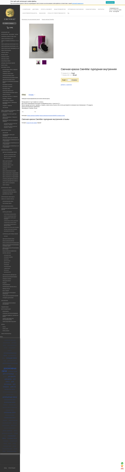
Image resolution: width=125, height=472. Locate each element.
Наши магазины (91, 9)
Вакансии (42, 13)
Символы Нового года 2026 (8, 36)
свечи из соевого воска (10, 428)
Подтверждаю (110, 2)
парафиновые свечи (9, 417)
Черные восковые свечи (8, 75)
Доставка (35, 9)
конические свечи (9, 402)
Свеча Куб (5, 169)
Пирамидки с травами (8, 100)
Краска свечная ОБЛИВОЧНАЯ (9, 251)
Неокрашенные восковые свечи (10, 77)
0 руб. (11, 28)
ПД (68, 13)
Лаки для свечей (7, 280)
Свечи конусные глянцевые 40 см (10, 48)
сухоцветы (5, 441)
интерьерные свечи (10, 397)
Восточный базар (6, 309)
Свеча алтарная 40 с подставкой (10, 176)
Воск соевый (6, 290)
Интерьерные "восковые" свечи (9, 34)
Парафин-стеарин (7, 278)
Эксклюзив (5, 107)
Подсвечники (5, 307)
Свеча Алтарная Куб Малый (9, 171)
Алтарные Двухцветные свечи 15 (10, 180)
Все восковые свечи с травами (10, 69)
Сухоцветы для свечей (8, 297)
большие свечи (11, 358)
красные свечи (12, 405)
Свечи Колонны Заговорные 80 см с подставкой (11, 140)
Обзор (24, 94)
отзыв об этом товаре (31, 122)
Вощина (5, 282)
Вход (5, 468)
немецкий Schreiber (8, 257)
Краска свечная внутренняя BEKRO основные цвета (11, 245)
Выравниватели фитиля (9, 231)
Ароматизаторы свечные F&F (9, 274)
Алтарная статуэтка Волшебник (10, 313)
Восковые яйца (6, 88)
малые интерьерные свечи (9, 190)
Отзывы (31, 94)
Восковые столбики (7, 86)
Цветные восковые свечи (9, 79)
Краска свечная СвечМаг (8, 240)
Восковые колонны (7, 84)
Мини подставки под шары (9, 321)
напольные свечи (10, 412)
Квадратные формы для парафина (11, 227)
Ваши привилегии (60, 9)
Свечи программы (6, 333)
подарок (5, 420)
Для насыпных (7, 260)
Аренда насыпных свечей (8, 63)
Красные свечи (5, 58)
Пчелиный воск (6, 284)
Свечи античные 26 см (7, 38)
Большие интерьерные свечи (9, 192)
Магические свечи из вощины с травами (10, 121)
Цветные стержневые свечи (10, 156)
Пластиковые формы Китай (10, 214)
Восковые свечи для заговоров (10, 137)
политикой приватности (77, 3)
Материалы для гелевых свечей (10, 233)
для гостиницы (8, 374)
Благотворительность (30, 13)
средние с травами (7, 105)
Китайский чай (5, 32)
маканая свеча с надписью (10, 407)
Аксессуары (4, 65)
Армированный (7, 266)
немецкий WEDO (7, 255)
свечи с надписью (7, 430)
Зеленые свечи (5, 56)
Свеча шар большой (7, 161)
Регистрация (12, 468)
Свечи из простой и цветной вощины (9, 114)
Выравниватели (7, 272)
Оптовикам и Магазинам (75, 9)
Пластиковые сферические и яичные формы (10, 225)
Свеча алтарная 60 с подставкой (10, 175)
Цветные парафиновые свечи (10, 152)
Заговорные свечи (6, 130)
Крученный (6, 270)
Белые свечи (4, 54)
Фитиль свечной (7, 253)
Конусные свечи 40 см (8, 90)
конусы (5, 405)
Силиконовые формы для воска (11, 220)
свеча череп (14, 425)
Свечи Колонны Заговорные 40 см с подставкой (11, 146)
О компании (26, 9)
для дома (8, 379)
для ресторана (9, 383)
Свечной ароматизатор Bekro (10, 276)
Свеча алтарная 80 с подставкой (10, 173)
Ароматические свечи (8, 201)
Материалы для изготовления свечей (9, 209)
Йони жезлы (6, 311)
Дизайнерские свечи (8, 194)
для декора (12, 376)
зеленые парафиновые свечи (10, 392)
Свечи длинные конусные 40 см (9, 44)
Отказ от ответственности (56, 13)
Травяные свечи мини (8, 73)
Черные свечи (5, 52)
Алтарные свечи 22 (7, 163)
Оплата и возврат (46, 9)
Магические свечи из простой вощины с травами (10, 124)
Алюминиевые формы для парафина (10, 218)
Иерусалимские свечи (7, 206)
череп (9, 443)
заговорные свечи (10, 389)
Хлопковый (6, 264)
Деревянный (6, 262)
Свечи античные (7, 158)
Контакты (101, 9)
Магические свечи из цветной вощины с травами (10, 127)
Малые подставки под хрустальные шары (8, 319)
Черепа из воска (6, 94)
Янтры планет (6, 330)
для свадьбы (9, 385)
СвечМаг (10, 17)
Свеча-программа (6, 50)
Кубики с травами (7, 98)
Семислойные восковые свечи (10, 92)
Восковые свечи (5, 67)
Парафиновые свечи (6, 150)
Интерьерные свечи (6, 187)
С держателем (7, 268)
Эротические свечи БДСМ (8, 196)
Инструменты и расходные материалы (9, 293)
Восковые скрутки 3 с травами (10, 96)
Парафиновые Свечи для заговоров (8, 135)
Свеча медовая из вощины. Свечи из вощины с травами (10, 111)
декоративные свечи (9, 369)
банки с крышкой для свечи (10, 216)
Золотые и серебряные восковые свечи (10, 82)
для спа (13, 387)
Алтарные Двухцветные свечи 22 (10, 178)
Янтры (3, 324)
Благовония (4, 300)
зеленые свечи (9, 394)
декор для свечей (11, 360)
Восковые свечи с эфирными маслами (10, 103)
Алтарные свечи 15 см (8, 165)
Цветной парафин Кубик (8, 238)
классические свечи (9, 399)
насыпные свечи (9, 415)
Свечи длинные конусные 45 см (9, 46)
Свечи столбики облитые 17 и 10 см (10, 41)
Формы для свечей (7, 211)
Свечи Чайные (6, 184)
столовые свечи (12, 438)
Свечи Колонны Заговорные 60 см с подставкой (11, 143)
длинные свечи (12, 371)
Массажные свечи (7, 203)
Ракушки (6, 236)
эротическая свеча (11, 451)
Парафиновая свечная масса (10, 286)
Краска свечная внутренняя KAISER (11, 242)
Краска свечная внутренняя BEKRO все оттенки (11, 248)
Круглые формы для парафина (10, 229)
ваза (5, 360)
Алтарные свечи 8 (7, 167)
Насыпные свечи (5, 61)
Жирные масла (6, 288)
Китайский (6, 259)
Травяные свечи (6, 71)
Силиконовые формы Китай (10, 222)
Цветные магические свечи (10, 154)
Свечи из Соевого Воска (7, 199)
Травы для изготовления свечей (10, 295)
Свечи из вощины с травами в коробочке (10, 118)
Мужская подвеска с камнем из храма (10, 316)
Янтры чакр (5, 328)
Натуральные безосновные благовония (9, 303)
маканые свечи (10, 410)
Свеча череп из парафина (9, 182)
